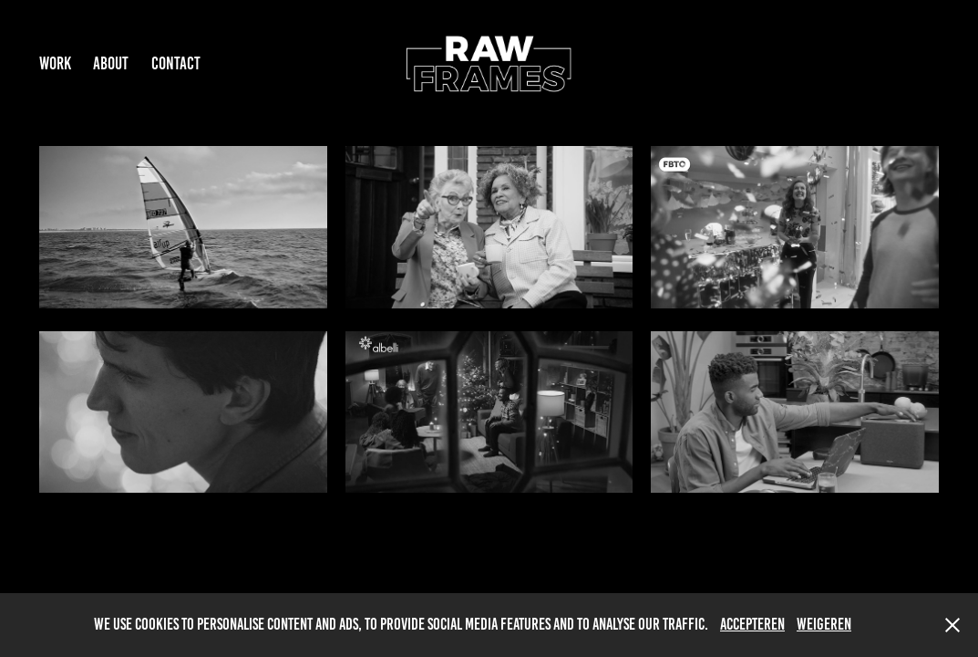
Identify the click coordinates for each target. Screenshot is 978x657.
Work (55, 63)
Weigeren (824, 624)
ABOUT (111, 63)
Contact (176, 63)
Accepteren (752, 624)
